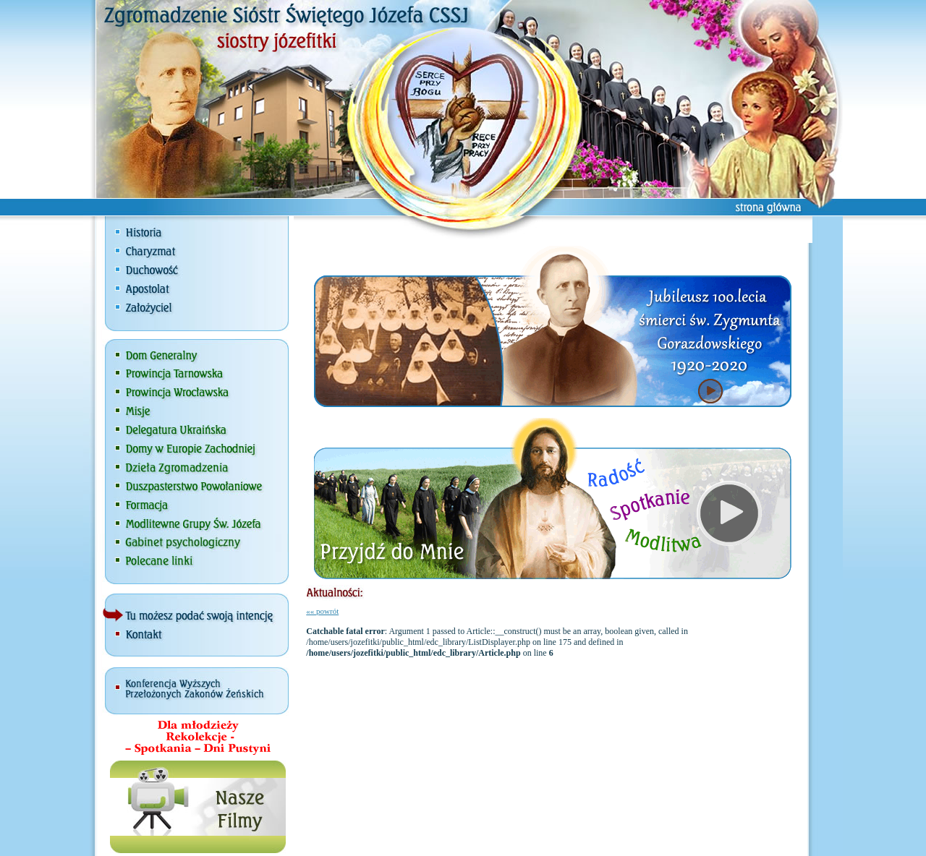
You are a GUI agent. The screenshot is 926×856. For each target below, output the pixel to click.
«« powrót (322, 611)
